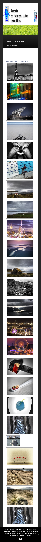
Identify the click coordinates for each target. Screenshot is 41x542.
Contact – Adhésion (11, 46)
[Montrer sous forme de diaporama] (17, 61)
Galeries (8, 41)
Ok (20, 538)
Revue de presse (19, 41)
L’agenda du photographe (24, 37)
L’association (10, 37)
